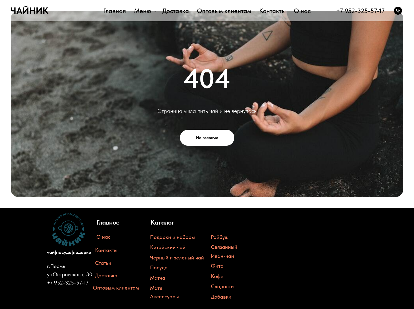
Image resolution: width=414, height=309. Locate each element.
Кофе (217, 276)
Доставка (175, 11)
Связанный (224, 247)
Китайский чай (168, 247)
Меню (143, 11)
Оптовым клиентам (224, 11)
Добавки (221, 297)
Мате (156, 288)
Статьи (103, 263)
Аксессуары (164, 296)
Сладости (222, 286)
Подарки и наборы (172, 237)
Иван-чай (222, 256)
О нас (302, 11)
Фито (217, 266)
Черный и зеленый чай (177, 257)
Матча (157, 278)
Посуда (159, 267)
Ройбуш (219, 237)
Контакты (272, 11)
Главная (114, 11)
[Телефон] (398, 11)
